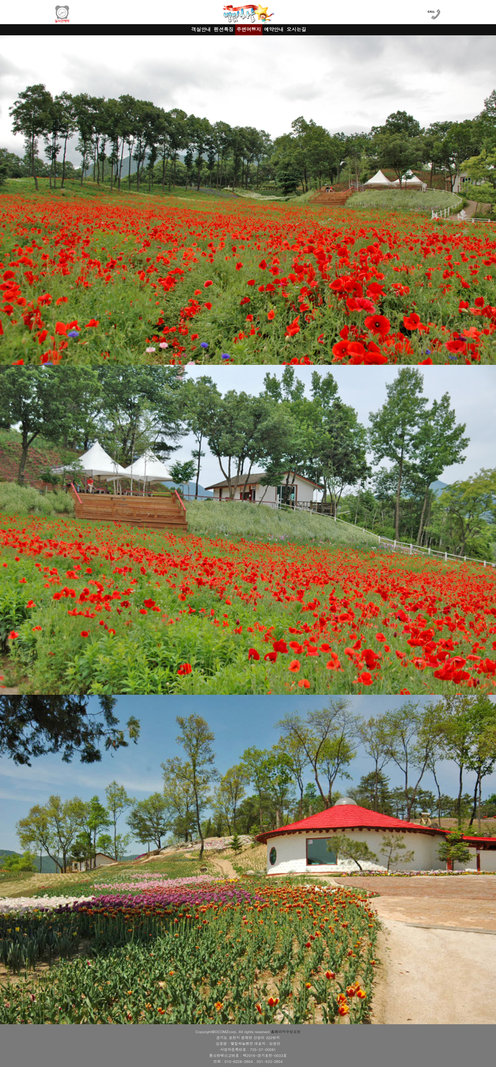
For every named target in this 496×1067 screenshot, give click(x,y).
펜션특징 (224, 29)
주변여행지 (249, 29)
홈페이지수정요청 (286, 1031)
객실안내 (201, 29)
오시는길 (296, 29)
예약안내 (274, 29)
